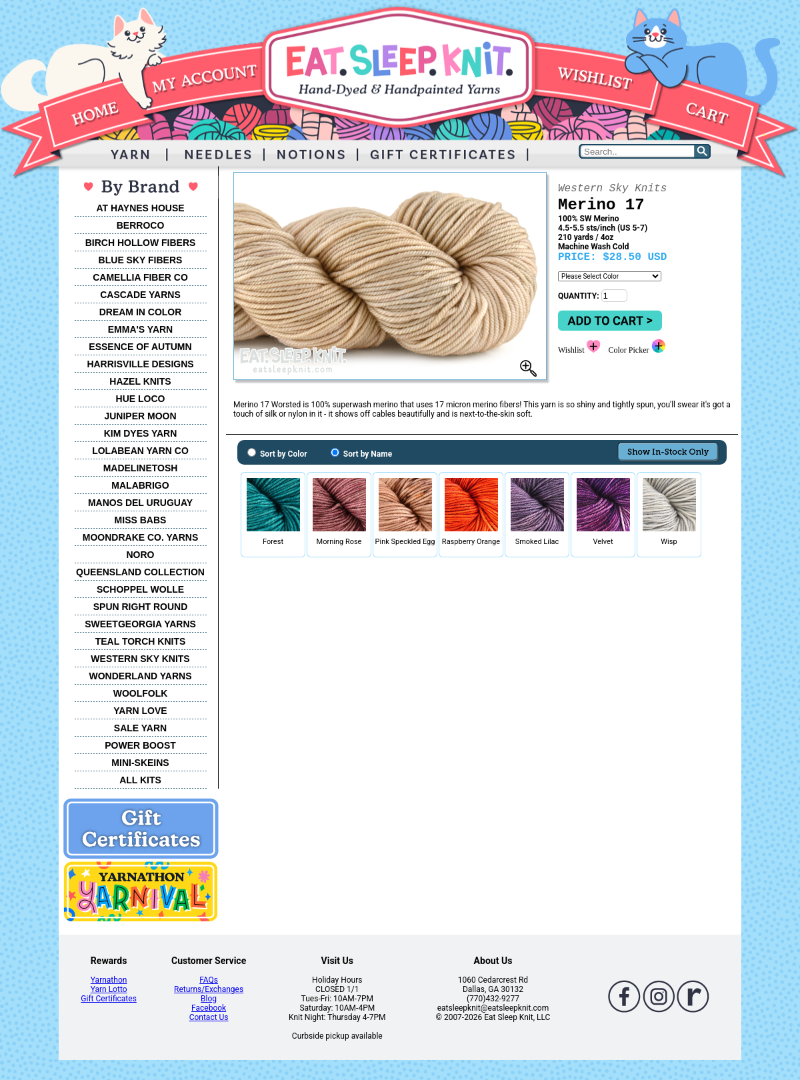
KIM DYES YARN (140, 433)
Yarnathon (109, 980)
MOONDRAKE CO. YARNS (140, 537)
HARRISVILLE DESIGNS (140, 364)
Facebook (208, 1008)
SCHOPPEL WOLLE (140, 589)
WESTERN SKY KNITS (140, 658)
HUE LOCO (140, 398)
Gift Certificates (108, 998)
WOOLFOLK (140, 693)
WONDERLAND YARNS (140, 676)
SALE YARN (140, 728)
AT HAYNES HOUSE (140, 208)
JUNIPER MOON (140, 416)
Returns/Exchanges (208, 989)
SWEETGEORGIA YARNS (140, 624)
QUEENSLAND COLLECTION (140, 572)
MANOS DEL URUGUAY (140, 502)
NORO (141, 554)
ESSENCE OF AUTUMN (140, 346)
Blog (209, 998)
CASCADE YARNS (140, 294)
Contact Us (209, 1017)
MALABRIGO (140, 485)
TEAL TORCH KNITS (140, 641)
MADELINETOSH (140, 468)
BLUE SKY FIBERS (141, 260)
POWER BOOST (140, 745)
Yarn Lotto (109, 989)
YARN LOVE (140, 710)
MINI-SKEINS (140, 762)
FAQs (208, 980)
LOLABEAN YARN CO (140, 450)
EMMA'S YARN (140, 329)
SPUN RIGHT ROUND (140, 606)
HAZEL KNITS (140, 381)
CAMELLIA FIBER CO (140, 277)
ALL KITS (140, 780)
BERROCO (141, 225)
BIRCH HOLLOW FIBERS (140, 242)
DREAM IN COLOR (140, 312)
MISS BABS (141, 520)
